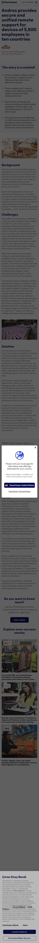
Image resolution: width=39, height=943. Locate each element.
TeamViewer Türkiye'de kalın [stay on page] (19, 491)
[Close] (35, 447)
